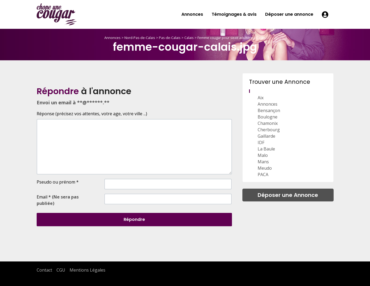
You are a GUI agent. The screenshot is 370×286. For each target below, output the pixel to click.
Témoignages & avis (234, 14)
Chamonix (268, 123)
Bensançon (269, 110)
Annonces (192, 14)
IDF (261, 142)
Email (58, 200)
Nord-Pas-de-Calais (139, 37)
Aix (261, 98)
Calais (189, 37)
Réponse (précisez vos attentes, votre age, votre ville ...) (92, 114)
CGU (60, 270)
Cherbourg (269, 130)
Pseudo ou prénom (58, 182)
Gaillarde (266, 136)
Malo (263, 155)
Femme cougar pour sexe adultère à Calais (231, 37)
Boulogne (267, 117)
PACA (263, 174)
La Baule (266, 149)
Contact (44, 270)
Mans (263, 162)
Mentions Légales (87, 270)
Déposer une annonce (289, 14)
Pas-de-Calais (170, 37)
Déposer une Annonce (288, 195)
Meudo (265, 168)
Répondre (134, 219)
